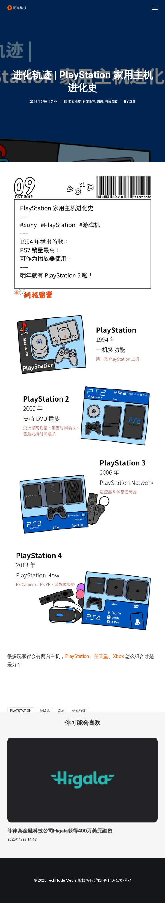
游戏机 (45, 711)
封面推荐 (89, 101)
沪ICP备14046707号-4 (112, 880)
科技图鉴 (111, 101)
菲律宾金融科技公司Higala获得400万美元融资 (59, 837)
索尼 (61, 711)
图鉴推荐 (74, 101)
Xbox (118, 656)
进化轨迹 (79, 711)
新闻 (100, 101)
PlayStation (77, 656)
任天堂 (101, 656)
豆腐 (132, 101)
